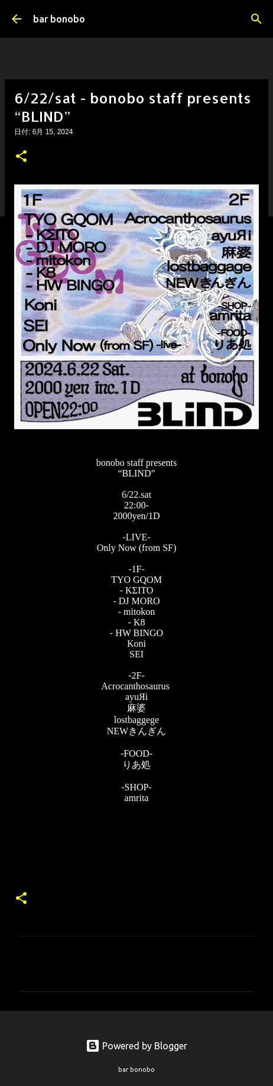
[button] (21, 157)
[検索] (256, 19)
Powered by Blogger (136, 1045)
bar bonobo (59, 19)
